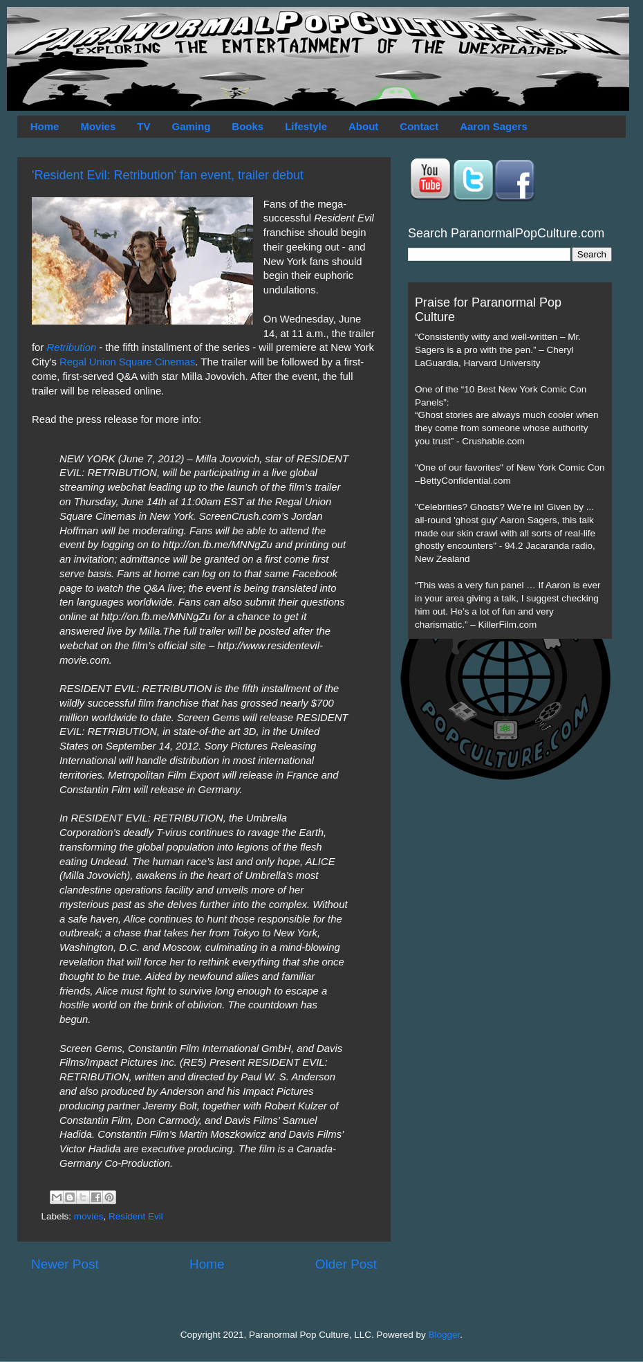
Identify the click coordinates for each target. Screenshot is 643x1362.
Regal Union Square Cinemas (127, 361)
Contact (419, 126)
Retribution (71, 347)
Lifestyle (306, 126)
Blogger (444, 1334)
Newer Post (65, 1264)
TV (143, 126)
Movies (97, 126)
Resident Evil (136, 1216)
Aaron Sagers (494, 126)
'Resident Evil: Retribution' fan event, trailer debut (168, 175)
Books (247, 126)
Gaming (190, 126)
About (363, 126)
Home (44, 126)
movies (89, 1216)
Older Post (346, 1264)
